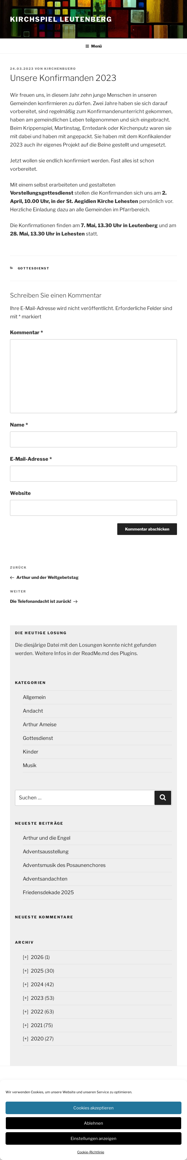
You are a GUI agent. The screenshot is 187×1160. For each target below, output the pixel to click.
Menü (93, 46)
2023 (37, 998)
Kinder (30, 752)
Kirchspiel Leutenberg (61, 19)
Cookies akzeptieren (93, 1108)
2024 (37, 984)
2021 (37, 1025)
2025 (37, 971)
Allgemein (34, 697)
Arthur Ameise (39, 724)
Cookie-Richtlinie (90, 1152)
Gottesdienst (34, 268)
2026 (37, 957)
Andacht (33, 711)
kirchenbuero (60, 69)
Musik (29, 765)
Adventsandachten (45, 879)
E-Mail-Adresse (31, 459)
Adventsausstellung (46, 851)
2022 (37, 1012)
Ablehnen (93, 1123)
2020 (37, 1039)
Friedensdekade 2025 (48, 892)
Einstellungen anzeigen (93, 1138)
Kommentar (26, 332)
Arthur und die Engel (46, 838)
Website (20, 493)
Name (19, 425)
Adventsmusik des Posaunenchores (64, 865)
